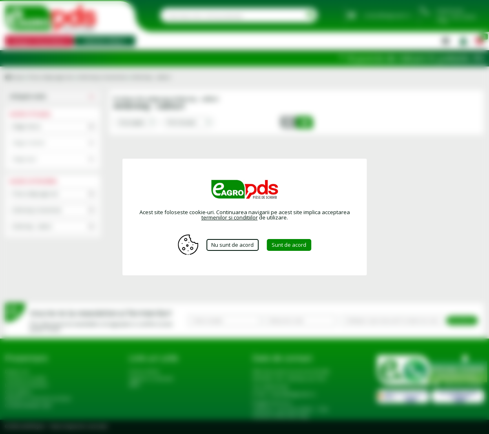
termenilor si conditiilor (229, 217)
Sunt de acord (289, 244)
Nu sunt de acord (232, 244)
